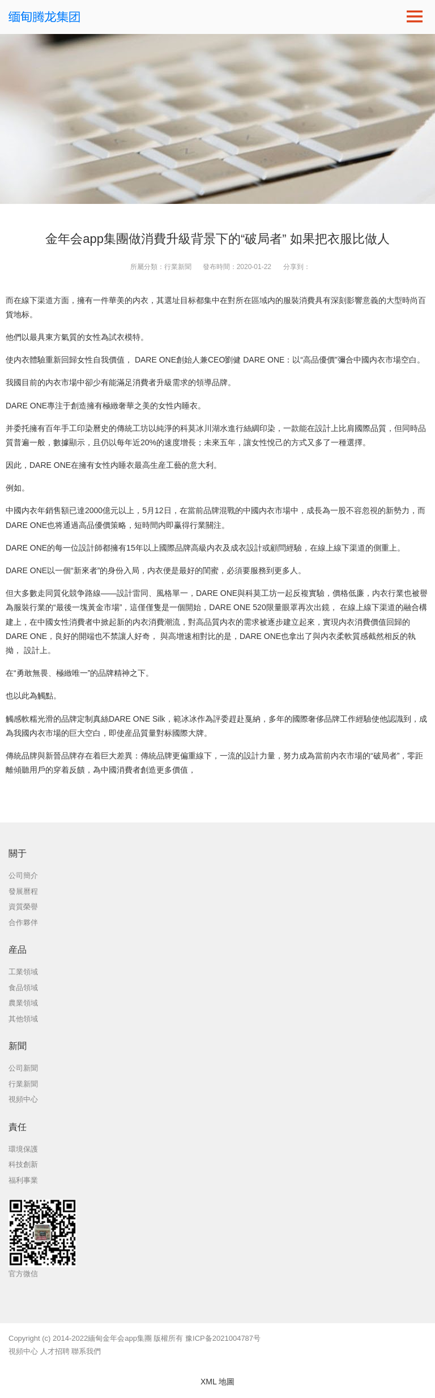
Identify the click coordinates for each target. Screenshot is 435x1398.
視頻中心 (23, 1351)
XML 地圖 (217, 1381)
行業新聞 (177, 267)
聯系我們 (86, 1351)
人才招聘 (55, 1351)
